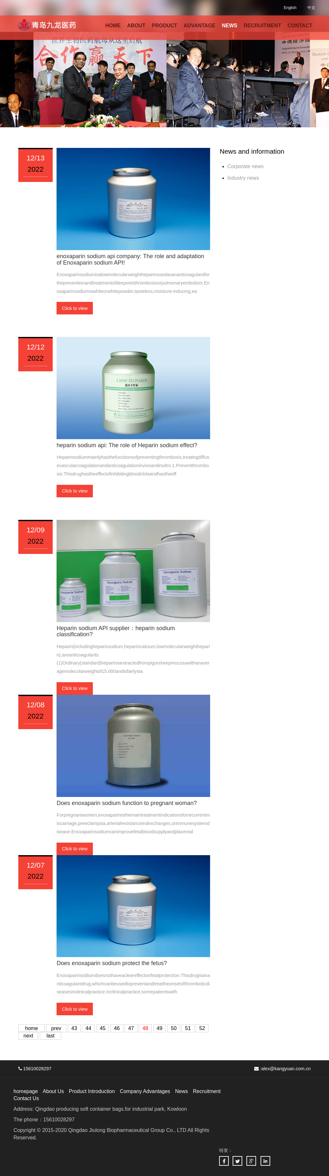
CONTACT (300, 25)
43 (74, 1028)
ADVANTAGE (200, 25)
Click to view (75, 308)
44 (88, 1028)
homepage (25, 1091)
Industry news (243, 178)
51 (188, 1028)
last (51, 1035)
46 (117, 1028)
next (28, 1035)
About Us (53, 1091)
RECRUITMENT (262, 25)
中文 (311, 7)
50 (174, 1028)
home (31, 1028)
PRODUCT (164, 25)
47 (131, 1028)
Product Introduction (92, 1091)
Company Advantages (145, 1091)
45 (103, 1028)
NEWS (229, 25)
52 (202, 1028)
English (290, 7)
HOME (113, 25)
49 (160, 1028)
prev (56, 1028)
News (181, 1091)
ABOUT (136, 25)
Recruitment (206, 1091)
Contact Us (26, 1098)
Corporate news (245, 166)
